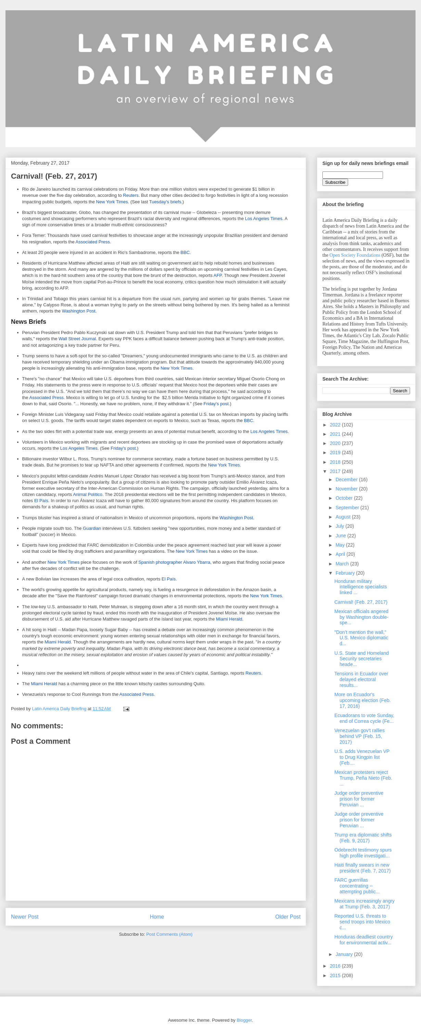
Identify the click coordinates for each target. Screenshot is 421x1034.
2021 (336, 434)
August (343, 517)
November (347, 489)
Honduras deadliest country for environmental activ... (363, 939)
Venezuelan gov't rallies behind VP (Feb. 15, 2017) (359, 736)
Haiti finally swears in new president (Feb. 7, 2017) (362, 867)
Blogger (244, 1020)
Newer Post (25, 917)
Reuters (131, 195)
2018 (336, 462)
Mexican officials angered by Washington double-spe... (361, 617)
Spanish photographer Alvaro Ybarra (174, 562)
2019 (336, 452)
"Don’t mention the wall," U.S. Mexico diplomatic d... (361, 638)
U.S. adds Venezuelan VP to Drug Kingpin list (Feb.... (362, 757)
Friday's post (215, 403)
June (341, 535)
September (347, 507)
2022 (336, 424)
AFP (218, 275)
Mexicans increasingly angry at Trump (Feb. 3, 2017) (364, 903)
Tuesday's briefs (165, 201)
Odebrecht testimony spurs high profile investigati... (363, 852)
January (344, 954)
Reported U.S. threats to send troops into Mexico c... (362, 921)
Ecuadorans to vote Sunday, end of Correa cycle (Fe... (364, 718)
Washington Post (78, 311)
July (340, 526)
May (340, 545)
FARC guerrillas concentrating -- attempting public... (357, 885)
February (345, 573)
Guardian (92, 528)
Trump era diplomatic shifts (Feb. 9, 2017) (363, 837)
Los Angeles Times (263, 218)
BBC (185, 252)
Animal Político (87, 494)
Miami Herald (229, 619)
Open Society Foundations (355, 255)
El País (41, 500)
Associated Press (93, 241)
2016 (336, 966)
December (347, 479)
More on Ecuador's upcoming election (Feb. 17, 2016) (362, 700)
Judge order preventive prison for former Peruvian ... (358, 798)
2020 (336, 443)
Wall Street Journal (77, 338)
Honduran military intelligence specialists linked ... (360, 587)
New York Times (112, 201)
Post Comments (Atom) (169, 934)
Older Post (288, 917)
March (342, 563)
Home (157, 917)
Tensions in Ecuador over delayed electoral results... (361, 679)
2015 (336, 975)
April (340, 554)
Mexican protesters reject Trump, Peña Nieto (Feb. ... (363, 778)
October (344, 498)
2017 (336, 471)
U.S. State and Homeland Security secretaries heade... (361, 658)
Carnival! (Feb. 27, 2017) (360, 602)
